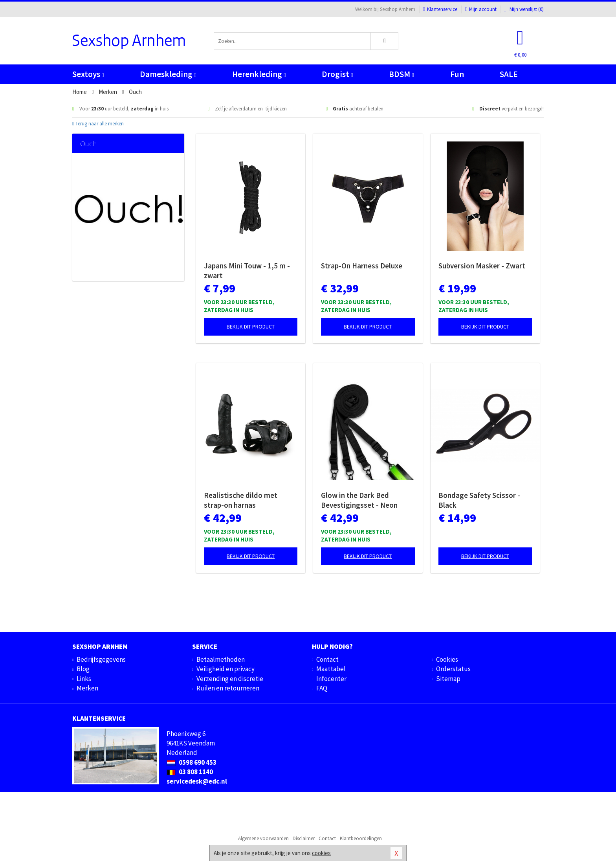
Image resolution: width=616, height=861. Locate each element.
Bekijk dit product (251, 326)
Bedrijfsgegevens (101, 659)
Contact (327, 659)
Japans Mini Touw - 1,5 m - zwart (247, 270)
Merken (87, 688)
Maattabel (331, 669)
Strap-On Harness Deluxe (361, 265)
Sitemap (448, 678)
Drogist (337, 74)
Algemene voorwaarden (263, 838)
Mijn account (481, 9)
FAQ (321, 688)
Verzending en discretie (229, 678)
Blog (83, 669)
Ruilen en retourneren (227, 688)
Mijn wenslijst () (524, 9)
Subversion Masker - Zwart (481, 265)
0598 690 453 (191, 762)
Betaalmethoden (220, 659)
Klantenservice (440, 9)
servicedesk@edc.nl (197, 781)
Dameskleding (168, 74)
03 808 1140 (190, 771)
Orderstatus (453, 669)
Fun (457, 74)
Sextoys (88, 74)
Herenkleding (259, 74)
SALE (509, 74)
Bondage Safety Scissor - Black (479, 500)
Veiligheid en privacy (225, 669)
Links (84, 678)
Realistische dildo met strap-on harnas (240, 500)
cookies (321, 853)
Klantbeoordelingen (361, 838)
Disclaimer (304, 838)
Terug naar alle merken (98, 123)
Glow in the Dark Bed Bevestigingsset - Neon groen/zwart (359, 500)
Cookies (447, 659)
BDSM (401, 74)
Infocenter (331, 678)
